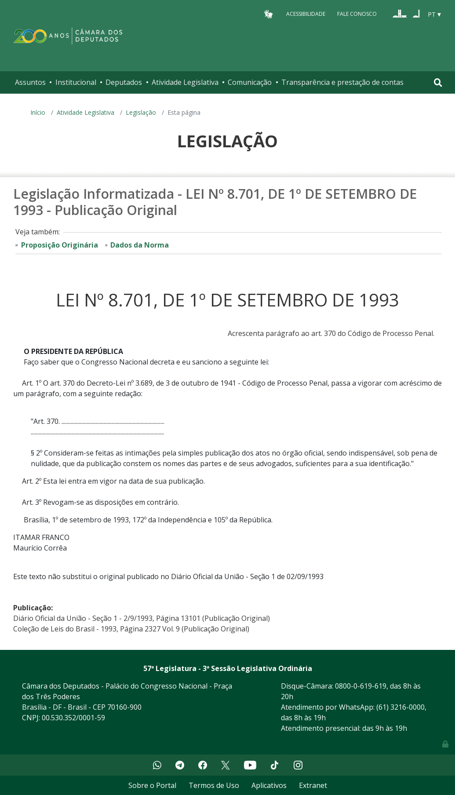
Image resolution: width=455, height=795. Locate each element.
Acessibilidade (305, 14)
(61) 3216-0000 (400, 707)
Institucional (75, 82)
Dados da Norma (139, 245)
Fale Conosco (357, 14)
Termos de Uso (214, 785)
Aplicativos (269, 785)
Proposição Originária (59, 245)
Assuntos (30, 82)
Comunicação (250, 82)
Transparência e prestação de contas (342, 82)
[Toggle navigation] (438, 82)
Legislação (141, 112)
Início (37, 112)
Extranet (313, 785)
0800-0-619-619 (360, 686)
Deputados (124, 82)
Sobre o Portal (152, 785)
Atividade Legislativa (185, 82)
